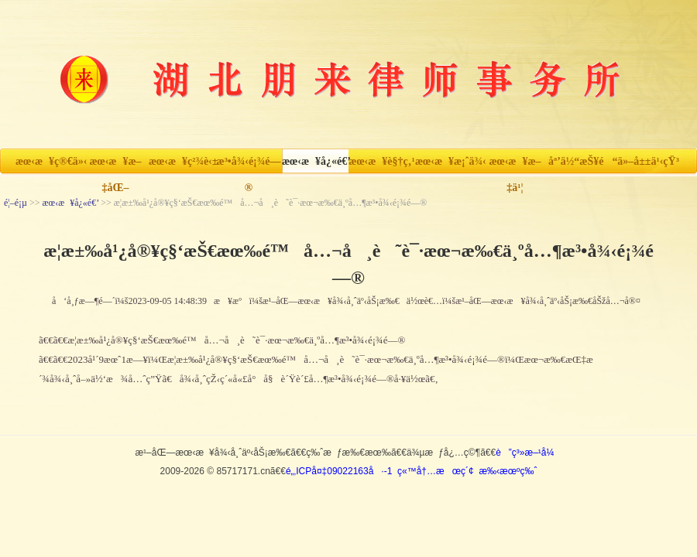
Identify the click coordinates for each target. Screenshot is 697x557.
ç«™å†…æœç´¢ (435, 471)
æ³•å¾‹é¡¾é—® (249, 165)
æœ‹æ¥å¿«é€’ (315, 161)
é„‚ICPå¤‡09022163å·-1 (339, 471)
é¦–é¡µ (15, 202)
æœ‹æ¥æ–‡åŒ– (115, 165)
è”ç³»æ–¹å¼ (528, 452)
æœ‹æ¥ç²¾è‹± (182, 161)
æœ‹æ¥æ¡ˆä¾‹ (448, 161)
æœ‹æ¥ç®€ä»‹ (48, 161)
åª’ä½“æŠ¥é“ (581, 161)
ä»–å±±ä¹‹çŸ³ (648, 161)
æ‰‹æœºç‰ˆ (508, 471)
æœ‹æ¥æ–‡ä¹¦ (515, 165)
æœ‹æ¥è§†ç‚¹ (381, 161)
